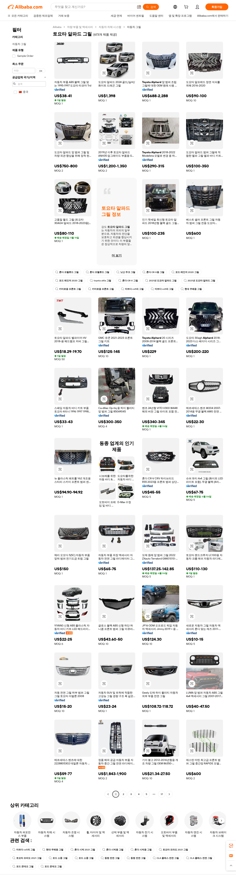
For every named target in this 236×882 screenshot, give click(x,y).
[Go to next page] (169, 794)
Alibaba (57, 27)
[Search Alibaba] (94, 7)
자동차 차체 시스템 (110, 27)
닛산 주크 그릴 (125, 272)
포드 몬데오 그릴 (22, 866)
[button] (139, 7)
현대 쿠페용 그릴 (191, 289)
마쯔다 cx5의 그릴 (132, 289)
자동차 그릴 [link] (134, 27)
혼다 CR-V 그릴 (128, 280)
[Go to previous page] (108, 794)
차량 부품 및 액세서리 (80, 27)
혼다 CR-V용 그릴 (153, 272)
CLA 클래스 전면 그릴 (166, 858)
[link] (231, 846)
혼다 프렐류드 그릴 (67, 272)
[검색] (151, 7)
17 (162, 794)
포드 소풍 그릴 (58, 858)
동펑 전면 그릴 (110, 858)
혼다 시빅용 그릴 (112, 849)
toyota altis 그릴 (100, 280)
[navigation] (29, 411)
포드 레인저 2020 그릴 (185, 272)
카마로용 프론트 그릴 (68, 289)
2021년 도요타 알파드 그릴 (161, 280)
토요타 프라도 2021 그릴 (173, 849)
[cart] (187, 7)
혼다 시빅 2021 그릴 (83, 849)
